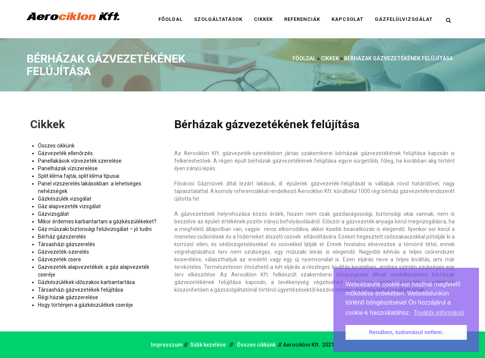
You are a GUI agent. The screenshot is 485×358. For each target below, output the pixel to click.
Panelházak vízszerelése (68, 168)
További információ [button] (438, 312)
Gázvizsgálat (53, 214)
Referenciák (302, 19)
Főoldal (170, 19)
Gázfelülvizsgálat (404, 19)
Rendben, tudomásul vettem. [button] (406, 332)
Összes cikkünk (56, 146)
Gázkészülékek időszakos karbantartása (86, 282)
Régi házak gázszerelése (68, 297)
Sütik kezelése (208, 345)
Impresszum (167, 345)
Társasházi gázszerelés (66, 244)
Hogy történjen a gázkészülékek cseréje (85, 305)
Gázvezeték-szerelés (63, 252)
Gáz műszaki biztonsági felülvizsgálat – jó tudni (95, 229)
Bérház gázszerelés (62, 237)
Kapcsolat (347, 19)
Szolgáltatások (218, 19)
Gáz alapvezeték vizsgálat (69, 206)
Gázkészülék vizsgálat (64, 199)
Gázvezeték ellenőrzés (65, 153)
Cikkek (263, 19)
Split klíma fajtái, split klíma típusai (78, 176)
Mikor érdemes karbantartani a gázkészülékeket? (97, 221)
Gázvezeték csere (59, 259)
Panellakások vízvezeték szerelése (80, 161)
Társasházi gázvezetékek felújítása (80, 290)
